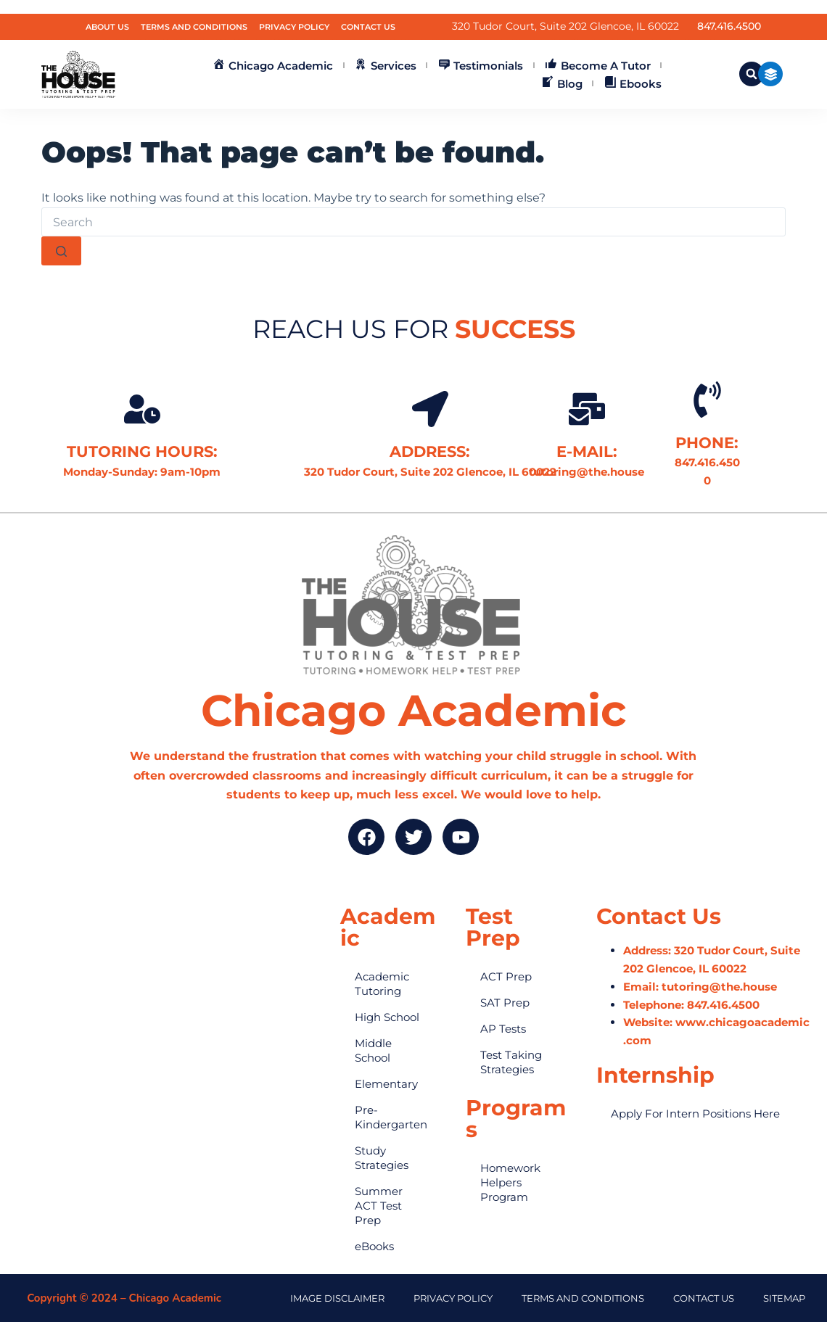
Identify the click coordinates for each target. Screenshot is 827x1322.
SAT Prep (505, 1002)
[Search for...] (413, 221)
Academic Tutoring (382, 984)
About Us (107, 27)
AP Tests (503, 1029)
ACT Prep (506, 976)
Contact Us (368, 27)
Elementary (386, 1084)
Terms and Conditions (194, 27)
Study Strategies (381, 1158)
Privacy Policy (294, 27)
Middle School (373, 1050)
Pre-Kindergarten (391, 1117)
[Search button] (61, 250)
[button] (751, 74)
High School (387, 1017)
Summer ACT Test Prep (379, 1205)
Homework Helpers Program (510, 1182)
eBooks (374, 1246)
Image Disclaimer (337, 1298)
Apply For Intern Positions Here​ (695, 1113)
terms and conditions (583, 1298)
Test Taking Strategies (511, 1062)
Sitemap (784, 1298)
